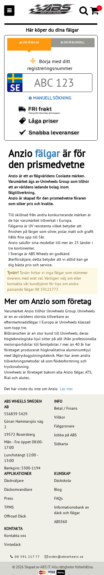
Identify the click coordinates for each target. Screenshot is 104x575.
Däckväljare (14, 480)
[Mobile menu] (9, 10)
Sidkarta (61, 443)
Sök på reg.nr (29, 42)
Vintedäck (12, 544)
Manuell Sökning (50, 98)
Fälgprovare (64, 426)
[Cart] (95, 10)
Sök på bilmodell (73, 42)
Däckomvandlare (18, 489)
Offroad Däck (15, 516)
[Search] (84, 10)
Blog (58, 489)
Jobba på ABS (65, 434)
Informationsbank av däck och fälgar (71, 510)
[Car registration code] (54, 83)
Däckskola (62, 480)
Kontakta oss (15, 535)
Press (8, 498)
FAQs (58, 498)
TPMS (9, 507)
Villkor (59, 417)
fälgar (47, 153)
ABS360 (60, 521)
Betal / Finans (65, 408)
